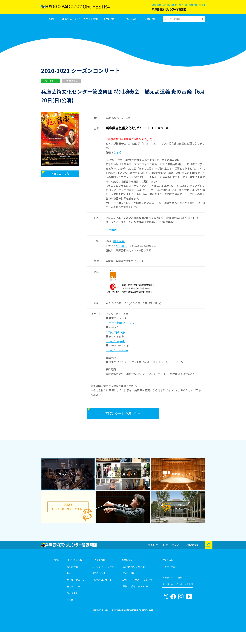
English (174, 4)
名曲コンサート (74, 573)
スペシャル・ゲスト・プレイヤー (138, 579)
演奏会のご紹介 (71, 18)
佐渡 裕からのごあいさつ (134, 566)
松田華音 (121, 246)
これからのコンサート (103, 566)
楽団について (110, 18)
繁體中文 (193, 4)
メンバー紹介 (128, 573)
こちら (117, 152)
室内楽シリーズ (74, 586)
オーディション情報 (172, 577)
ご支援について (150, 18)
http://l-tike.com (117, 350)
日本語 (166, 4)
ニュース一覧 (168, 566)
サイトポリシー (173, 544)
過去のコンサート (101, 573)
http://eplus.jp (115, 332)
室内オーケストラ (75, 579)
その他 (70, 599)
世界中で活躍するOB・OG (135, 586)
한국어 (202, 4)
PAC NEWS (130, 18)
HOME (51, 18)
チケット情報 (90, 18)
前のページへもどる (123, 413)
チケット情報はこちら (120, 323)
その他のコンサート (102, 579)
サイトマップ (154, 544)
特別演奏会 (72, 593)
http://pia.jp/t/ (115, 341)
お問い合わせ (192, 544)
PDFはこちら (60, 173)
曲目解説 (111, 230)
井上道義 (119, 241)
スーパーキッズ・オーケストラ (177, 584)
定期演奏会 (72, 566)
